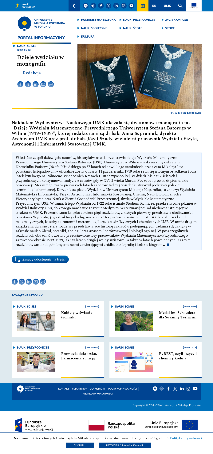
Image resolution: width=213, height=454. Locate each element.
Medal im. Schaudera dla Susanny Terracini (178, 315)
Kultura (87, 36)
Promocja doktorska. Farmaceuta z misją (79, 356)
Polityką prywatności (186, 438)
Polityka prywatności (122, 388)
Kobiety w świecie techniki (76, 315)
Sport (170, 28)
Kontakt (63, 388)
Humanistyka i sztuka (98, 19)
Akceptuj (80, 445)
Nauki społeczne (94, 28)
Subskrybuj (79, 388)
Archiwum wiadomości (98, 393)
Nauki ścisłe (132, 28)
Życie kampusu (176, 19)
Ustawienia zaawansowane (124, 445)
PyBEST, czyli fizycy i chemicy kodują (178, 356)
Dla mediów (97, 388)
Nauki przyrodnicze (139, 19)
